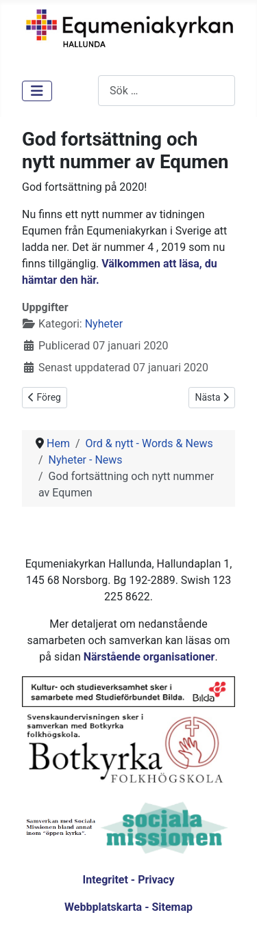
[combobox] (166, 90)
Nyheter (104, 323)
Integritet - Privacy (128, 879)
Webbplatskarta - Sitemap (128, 907)
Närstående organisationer (149, 656)
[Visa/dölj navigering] (37, 91)
